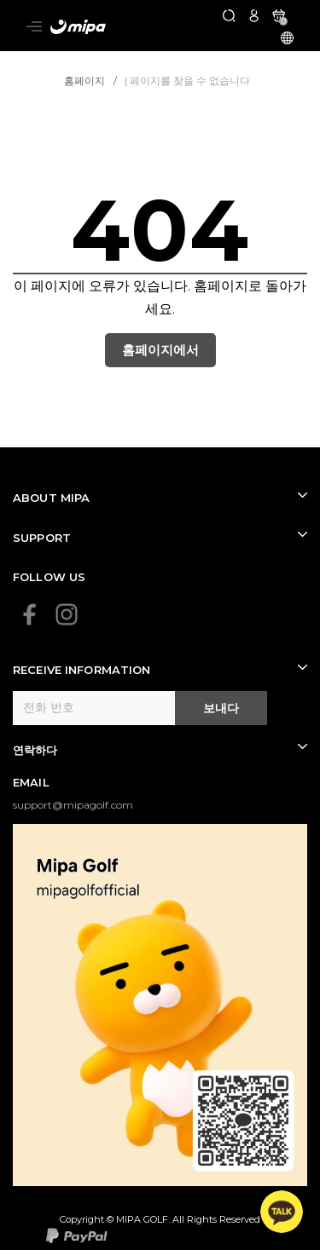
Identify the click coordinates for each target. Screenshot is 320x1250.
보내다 (221, 708)
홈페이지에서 (160, 350)
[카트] (278, 15)
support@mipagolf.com (73, 804)
